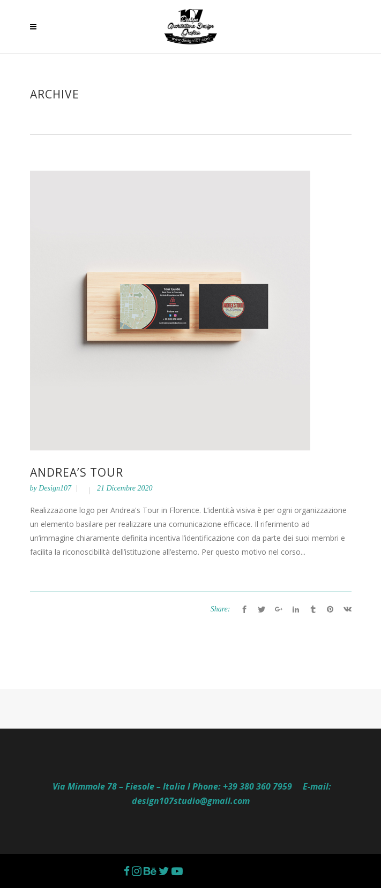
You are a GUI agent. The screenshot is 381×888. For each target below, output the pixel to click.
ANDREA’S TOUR (76, 472)
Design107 (55, 488)
